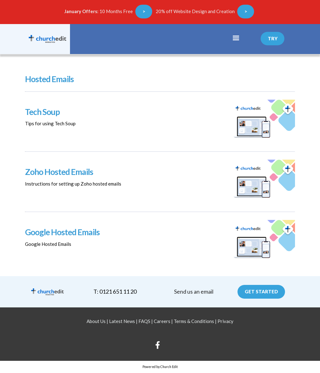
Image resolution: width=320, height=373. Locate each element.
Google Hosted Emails (62, 232)
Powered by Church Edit (160, 367)
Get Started (261, 291)
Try (273, 38)
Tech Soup (42, 112)
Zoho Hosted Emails (59, 172)
